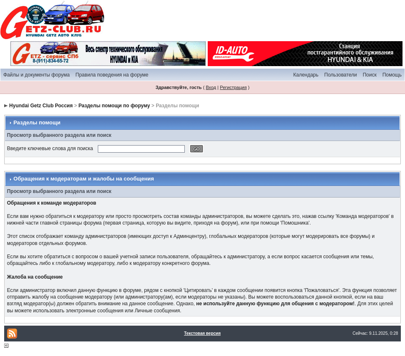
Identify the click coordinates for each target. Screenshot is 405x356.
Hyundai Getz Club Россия (41, 106)
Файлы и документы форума (36, 75)
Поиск (369, 75)
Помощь (392, 75)
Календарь (305, 75)
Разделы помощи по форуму (114, 106)
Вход (211, 87)
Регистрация (233, 87)
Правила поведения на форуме (111, 75)
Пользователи (340, 75)
